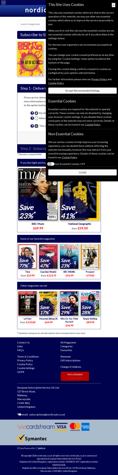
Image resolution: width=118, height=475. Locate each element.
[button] (32, 113)
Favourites (66, 350)
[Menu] (3, 2)
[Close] (114, 5)
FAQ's (20, 350)
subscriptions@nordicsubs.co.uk (47, 414)
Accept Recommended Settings (82, 90)
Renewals (65, 356)
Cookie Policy (25, 364)
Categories (66, 346)
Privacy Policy (25, 360)
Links (20, 346)
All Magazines (68, 342)
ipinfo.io (40, 448)
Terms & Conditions (28, 356)
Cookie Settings (26, 367)
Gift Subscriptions (70, 360)
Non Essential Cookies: (70, 163)
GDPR (20, 371)
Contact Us (23, 342)
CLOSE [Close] (82, 172)
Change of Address (70, 366)
